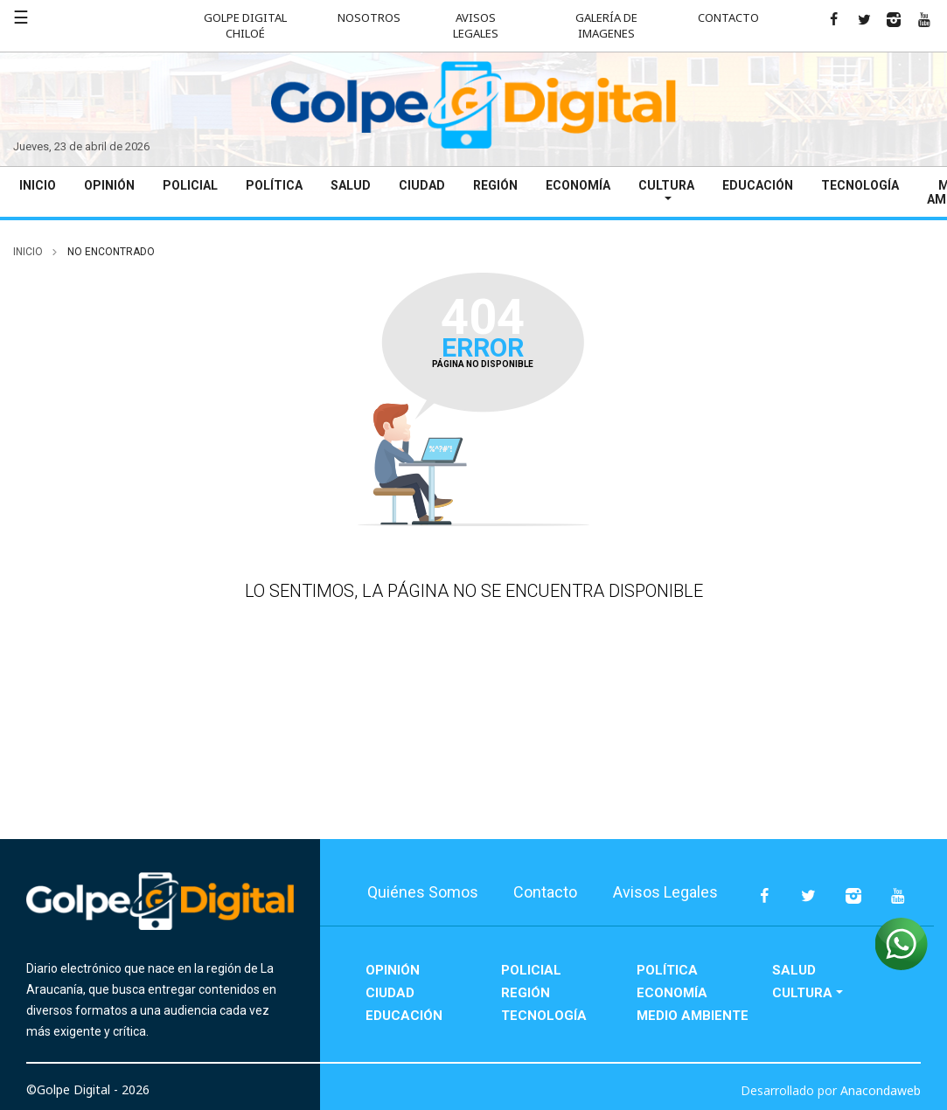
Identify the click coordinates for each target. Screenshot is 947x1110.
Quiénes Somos (422, 892)
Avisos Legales (475, 25)
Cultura (666, 185)
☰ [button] (21, 17)
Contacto (728, 17)
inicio (28, 252)
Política (274, 185)
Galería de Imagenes (606, 25)
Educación (757, 185)
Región (495, 185)
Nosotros (369, 17)
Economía (578, 185)
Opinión (109, 185)
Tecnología (860, 185)
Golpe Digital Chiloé (245, 25)
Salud (351, 185)
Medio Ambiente (693, 1015)
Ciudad (422, 185)
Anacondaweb (880, 1090)
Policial (190, 185)
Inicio (37, 185)
